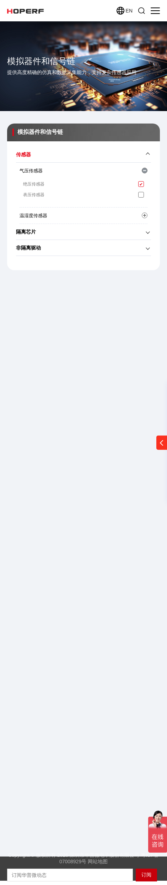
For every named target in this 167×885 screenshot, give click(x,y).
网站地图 (98, 861)
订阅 (146, 875)
